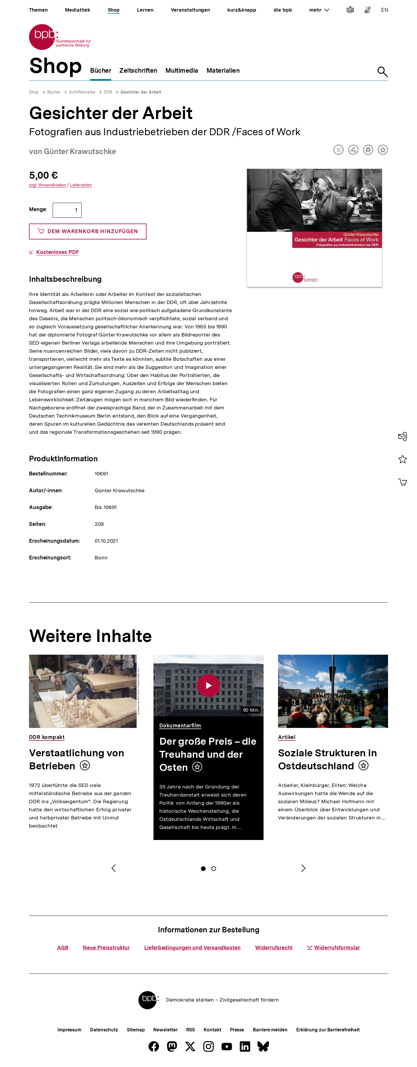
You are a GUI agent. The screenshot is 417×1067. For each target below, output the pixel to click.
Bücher (54, 92)
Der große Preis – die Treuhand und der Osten (207, 754)
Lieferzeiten (81, 185)
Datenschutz (104, 1030)
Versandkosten (48, 185)
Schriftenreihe (82, 92)
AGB (62, 948)
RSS (190, 1030)
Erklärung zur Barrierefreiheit (328, 1030)
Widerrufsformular (333, 948)
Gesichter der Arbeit (140, 92)
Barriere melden (270, 1030)
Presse (237, 1030)
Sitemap (136, 1030)
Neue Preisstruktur (106, 948)
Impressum (69, 1030)
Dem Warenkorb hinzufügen (87, 231)
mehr (319, 10)
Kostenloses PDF (57, 252)
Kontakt (212, 1030)
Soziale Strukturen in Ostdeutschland (327, 759)
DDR (108, 92)
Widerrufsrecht (274, 948)
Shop (34, 92)
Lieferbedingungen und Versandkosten (192, 948)
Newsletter (165, 1030)
